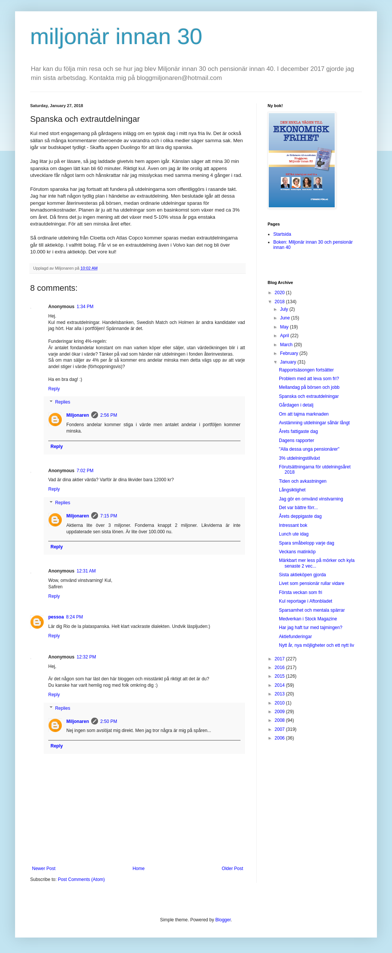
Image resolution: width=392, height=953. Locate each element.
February (289, 353)
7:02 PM (85, 470)
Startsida (282, 234)
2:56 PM (108, 415)
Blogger (223, 919)
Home (139, 868)
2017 (280, 658)
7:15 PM (108, 516)
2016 (280, 667)
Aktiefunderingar (295, 636)
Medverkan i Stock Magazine (308, 619)
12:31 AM (86, 571)
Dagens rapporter (296, 440)
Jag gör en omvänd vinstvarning (311, 499)
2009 (280, 711)
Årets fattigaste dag (298, 431)
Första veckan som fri (300, 592)
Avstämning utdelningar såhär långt (314, 422)
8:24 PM (74, 617)
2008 (280, 720)
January (288, 362)
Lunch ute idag (294, 534)
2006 (280, 738)
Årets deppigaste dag (300, 516)
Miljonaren (77, 415)
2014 (280, 685)
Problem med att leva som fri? (309, 378)
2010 (280, 703)
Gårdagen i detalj (296, 405)
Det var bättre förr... (298, 507)
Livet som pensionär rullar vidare (311, 583)
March (287, 344)
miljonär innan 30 (116, 36)
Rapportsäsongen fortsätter (306, 370)
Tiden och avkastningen (302, 481)
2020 (280, 292)
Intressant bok (293, 525)
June (285, 318)
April (285, 335)
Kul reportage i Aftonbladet (305, 601)
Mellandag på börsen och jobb (309, 387)
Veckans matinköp (297, 551)
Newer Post (43, 868)
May (285, 327)
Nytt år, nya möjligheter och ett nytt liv (316, 645)
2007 (280, 729)
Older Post (232, 868)
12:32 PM (86, 657)
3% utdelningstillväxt (299, 458)
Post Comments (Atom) (81, 879)
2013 (280, 694)
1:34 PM (85, 306)
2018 (280, 301)
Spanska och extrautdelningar (309, 396)
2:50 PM (108, 721)
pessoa (56, 617)
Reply (54, 388)
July (284, 309)
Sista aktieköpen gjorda (302, 574)
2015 (280, 676)
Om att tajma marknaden (304, 414)
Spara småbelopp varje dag (306, 543)
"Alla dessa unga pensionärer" (309, 449)
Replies (62, 402)
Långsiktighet (292, 490)
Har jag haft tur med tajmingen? (310, 627)
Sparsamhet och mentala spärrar (312, 610)
